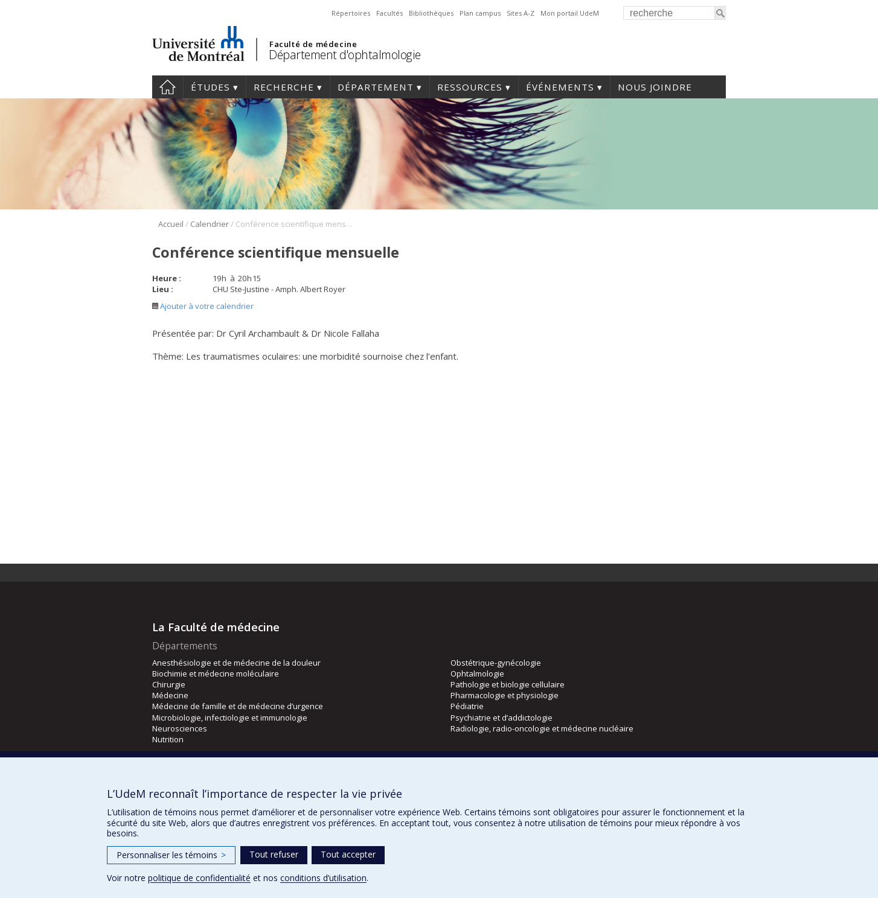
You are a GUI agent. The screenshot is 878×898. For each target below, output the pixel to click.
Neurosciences (179, 728)
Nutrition (168, 739)
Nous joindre (655, 87)
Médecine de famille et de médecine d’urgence (237, 706)
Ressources (469, 87)
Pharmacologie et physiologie (504, 695)
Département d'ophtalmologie (345, 54)
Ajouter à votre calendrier (203, 306)
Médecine (170, 695)
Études (210, 87)
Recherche (284, 87)
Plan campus (480, 13)
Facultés (389, 13)
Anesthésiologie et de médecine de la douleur (236, 662)
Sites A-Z (520, 13)
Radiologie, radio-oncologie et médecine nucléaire (541, 728)
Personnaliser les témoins (171, 855)
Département (376, 87)
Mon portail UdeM (569, 13)
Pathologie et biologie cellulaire (507, 684)
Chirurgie (168, 684)
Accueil (167, 86)
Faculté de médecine (313, 44)
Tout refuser (273, 854)
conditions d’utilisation (323, 878)
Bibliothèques (431, 13)
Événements (560, 87)
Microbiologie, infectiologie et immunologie (229, 717)
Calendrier (209, 223)
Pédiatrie (467, 706)
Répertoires (351, 13)
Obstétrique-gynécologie (495, 662)
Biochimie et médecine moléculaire (215, 673)
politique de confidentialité (199, 878)
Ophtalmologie (477, 673)
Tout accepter (348, 854)
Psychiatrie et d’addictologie (501, 717)
